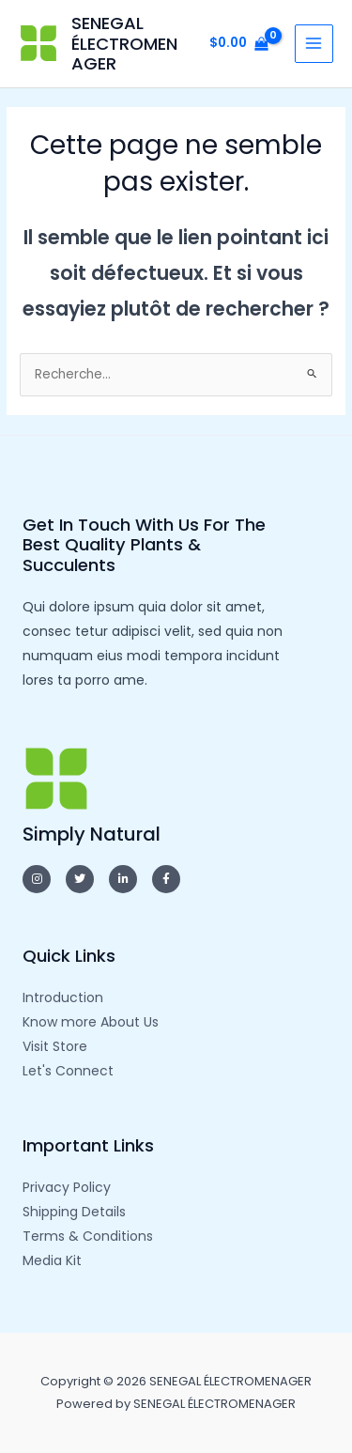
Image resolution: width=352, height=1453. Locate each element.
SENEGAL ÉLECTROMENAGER (124, 43)
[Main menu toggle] (314, 43)
